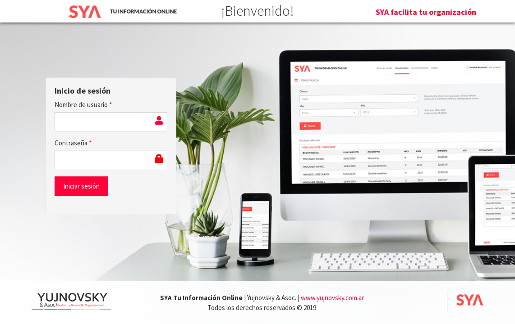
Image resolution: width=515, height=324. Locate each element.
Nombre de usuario (83, 104)
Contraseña (73, 143)
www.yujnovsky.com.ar (332, 297)
